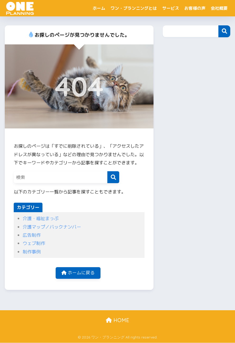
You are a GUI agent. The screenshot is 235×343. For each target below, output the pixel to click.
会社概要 (219, 8)
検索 (224, 31)
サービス (170, 8)
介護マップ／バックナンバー (52, 227)
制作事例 (32, 252)
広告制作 (32, 235)
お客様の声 (194, 8)
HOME (117, 320)
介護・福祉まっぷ (41, 218)
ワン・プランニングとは (134, 8)
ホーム (99, 8)
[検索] (113, 177)
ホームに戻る (78, 273)
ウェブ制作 (34, 243)
